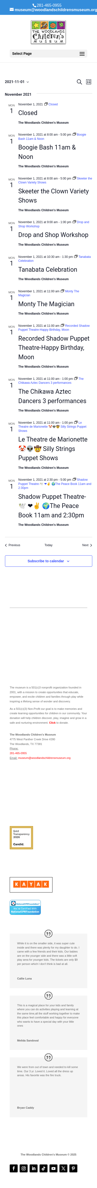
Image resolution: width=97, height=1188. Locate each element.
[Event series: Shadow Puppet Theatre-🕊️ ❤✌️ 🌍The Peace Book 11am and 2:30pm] (55, 484)
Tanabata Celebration (47, 269)
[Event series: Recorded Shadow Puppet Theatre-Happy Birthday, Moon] (54, 328)
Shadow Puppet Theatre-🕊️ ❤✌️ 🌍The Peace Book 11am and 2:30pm (52, 506)
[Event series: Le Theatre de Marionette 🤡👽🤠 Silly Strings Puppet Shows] (52, 427)
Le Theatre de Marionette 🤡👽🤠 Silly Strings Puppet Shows (53, 449)
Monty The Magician (46, 304)
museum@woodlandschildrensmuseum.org (44, 757)
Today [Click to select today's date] (48, 545)
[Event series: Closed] (51, 104)
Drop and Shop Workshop (53, 234)
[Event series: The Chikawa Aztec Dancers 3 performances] (51, 381)
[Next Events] (87, 545)
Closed (28, 113)
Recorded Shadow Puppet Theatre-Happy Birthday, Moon (54, 348)
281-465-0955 (18, 753)
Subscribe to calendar (46, 561)
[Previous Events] (12, 545)
